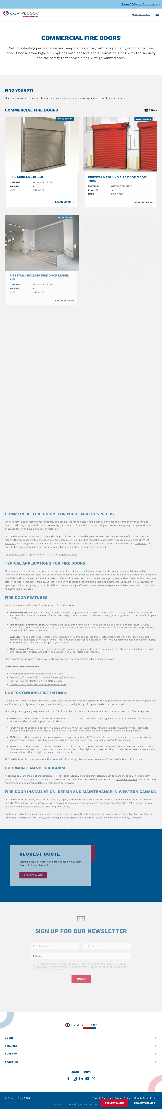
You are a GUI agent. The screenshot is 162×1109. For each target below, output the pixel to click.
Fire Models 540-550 (26, 181)
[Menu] (157, 15)
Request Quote (114, 1103)
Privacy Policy (122, 1098)
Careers (106, 1098)
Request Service (144, 1103)
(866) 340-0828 (141, 14)
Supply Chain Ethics (145, 1098)
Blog (95, 1098)
